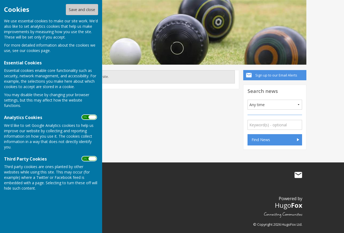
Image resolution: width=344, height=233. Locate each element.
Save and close (82, 9)
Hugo (288, 205)
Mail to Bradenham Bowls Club (298, 175)
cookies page (38, 50)
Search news (263, 91)
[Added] (275, 105)
